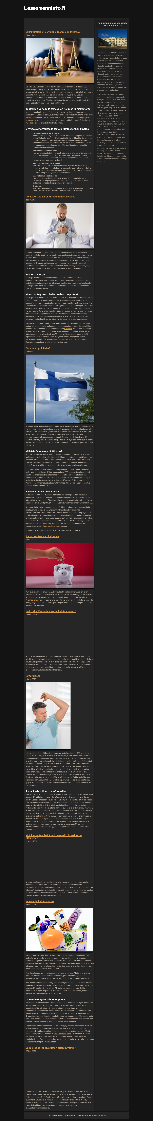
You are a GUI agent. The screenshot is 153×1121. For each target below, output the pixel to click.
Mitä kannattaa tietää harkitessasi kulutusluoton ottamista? (54, 836)
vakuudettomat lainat (62, 1034)
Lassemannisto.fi (44, 8)
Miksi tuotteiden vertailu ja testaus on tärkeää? (53, 32)
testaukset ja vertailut (35, 120)
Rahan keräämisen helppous (42, 536)
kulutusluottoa (55, 993)
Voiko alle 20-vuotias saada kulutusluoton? (51, 611)
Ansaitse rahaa (32, 600)
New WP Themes (100, 1115)
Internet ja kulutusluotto (40, 901)
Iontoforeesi (33, 676)
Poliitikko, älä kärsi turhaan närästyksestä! (50, 196)
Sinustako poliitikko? (38, 348)
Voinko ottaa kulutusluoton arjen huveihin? (51, 1047)
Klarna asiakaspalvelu (51, 526)
